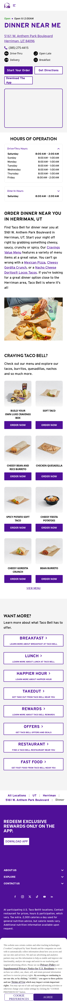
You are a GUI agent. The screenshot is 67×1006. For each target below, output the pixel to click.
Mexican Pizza (34, 262)
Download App (16, 841)
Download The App (15, 80)
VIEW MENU (33, 588)
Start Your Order (18, 70)
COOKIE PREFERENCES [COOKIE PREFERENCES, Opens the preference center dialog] (19, 998)
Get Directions (49, 70)
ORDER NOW (18, 425)
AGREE (48, 998)
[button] (33, 870)
